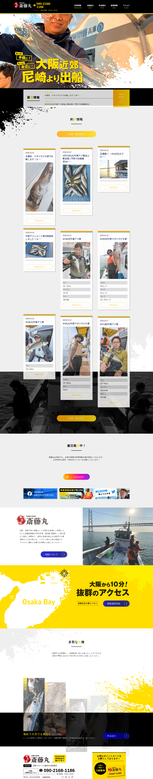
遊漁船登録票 (46, 777)
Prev (2, 51)
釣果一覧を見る (76, 136)
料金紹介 (111, 738)
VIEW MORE (121, 105)
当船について (41, 554)
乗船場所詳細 (113, 606)
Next (150, 51)
